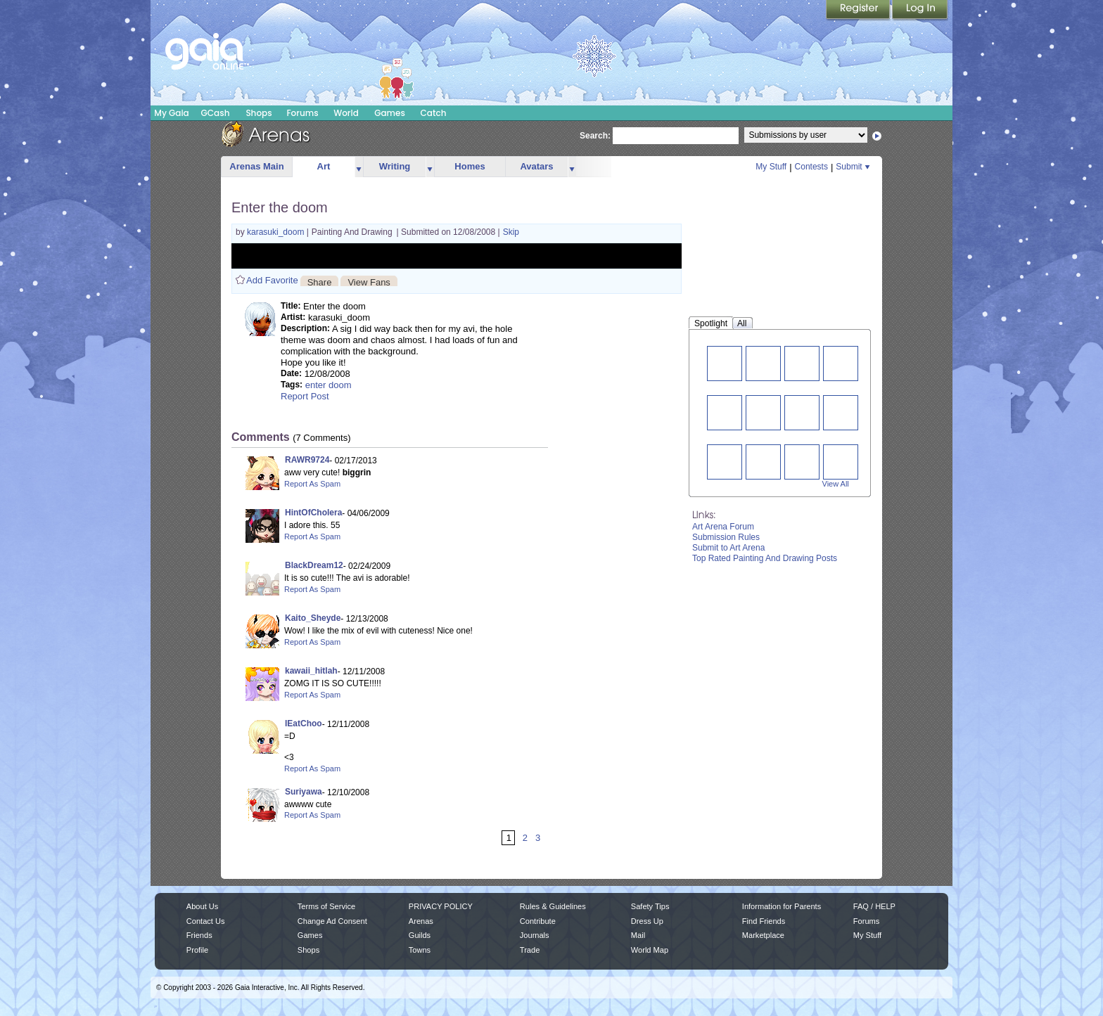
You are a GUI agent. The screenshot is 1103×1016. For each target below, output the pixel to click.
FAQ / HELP (874, 906)
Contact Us (205, 921)
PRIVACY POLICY (441, 906)
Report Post (305, 396)
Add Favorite (272, 280)
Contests (811, 167)
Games (389, 113)
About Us (202, 906)
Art (324, 166)
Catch (434, 113)
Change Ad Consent (332, 921)
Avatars (536, 166)
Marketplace (763, 935)
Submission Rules (726, 537)
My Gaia (171, 113)
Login (920, 10)
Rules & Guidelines (553, 906)
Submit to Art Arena (728, 548)
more (359, 167)
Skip (511, 232)
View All (835, 484)
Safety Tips (650, 906)
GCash (215, 113)
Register (859, 10)
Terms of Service (326, 906)
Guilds (420, 935)
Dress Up (647, 921)
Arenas (421, 921)
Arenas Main (256, 166)
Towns (420, 950)
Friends (199, 935)
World (346, 113)
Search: (595, 136)
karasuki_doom (277, 232)
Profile (197, 950)
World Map (649, 950)
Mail (638, 935)
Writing (395, 166)
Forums (302, 113)
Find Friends (763, 921)
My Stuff (770, 167)
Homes (469, 166)
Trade (530, 950)
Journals (534, 935)
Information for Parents (781, 906)
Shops (259, 113)
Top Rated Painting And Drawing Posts (764, 558)
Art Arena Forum (723, 527)
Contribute (538, 921)
